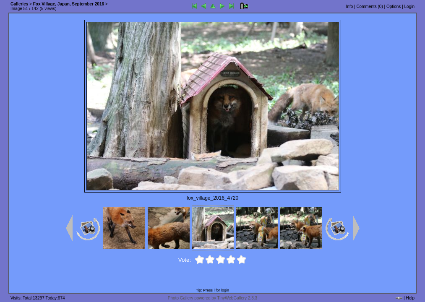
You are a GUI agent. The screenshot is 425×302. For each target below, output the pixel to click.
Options (393, 6)
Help (410, 298)
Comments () (369, 6)
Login (409, 6)
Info (349, 6)
